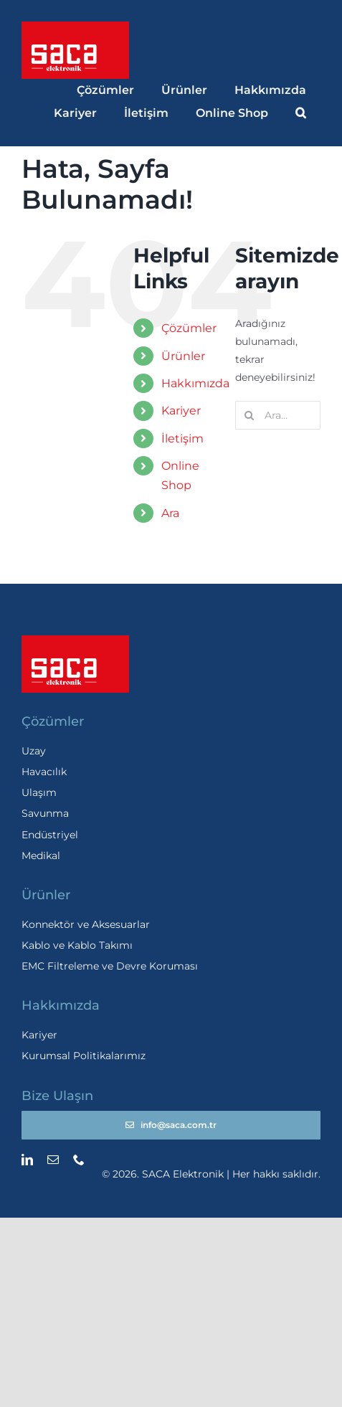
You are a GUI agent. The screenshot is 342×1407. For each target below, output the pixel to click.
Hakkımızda (195, 383)
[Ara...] (277, 415)
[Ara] (249, 415)
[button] (301, 113)
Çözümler (189, 328)
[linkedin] (27, 1159)
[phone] (79, 1159)
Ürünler (183, 356)
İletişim (182, 438)
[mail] (53, 1159)
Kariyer (181, 410)
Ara (170, 513)
